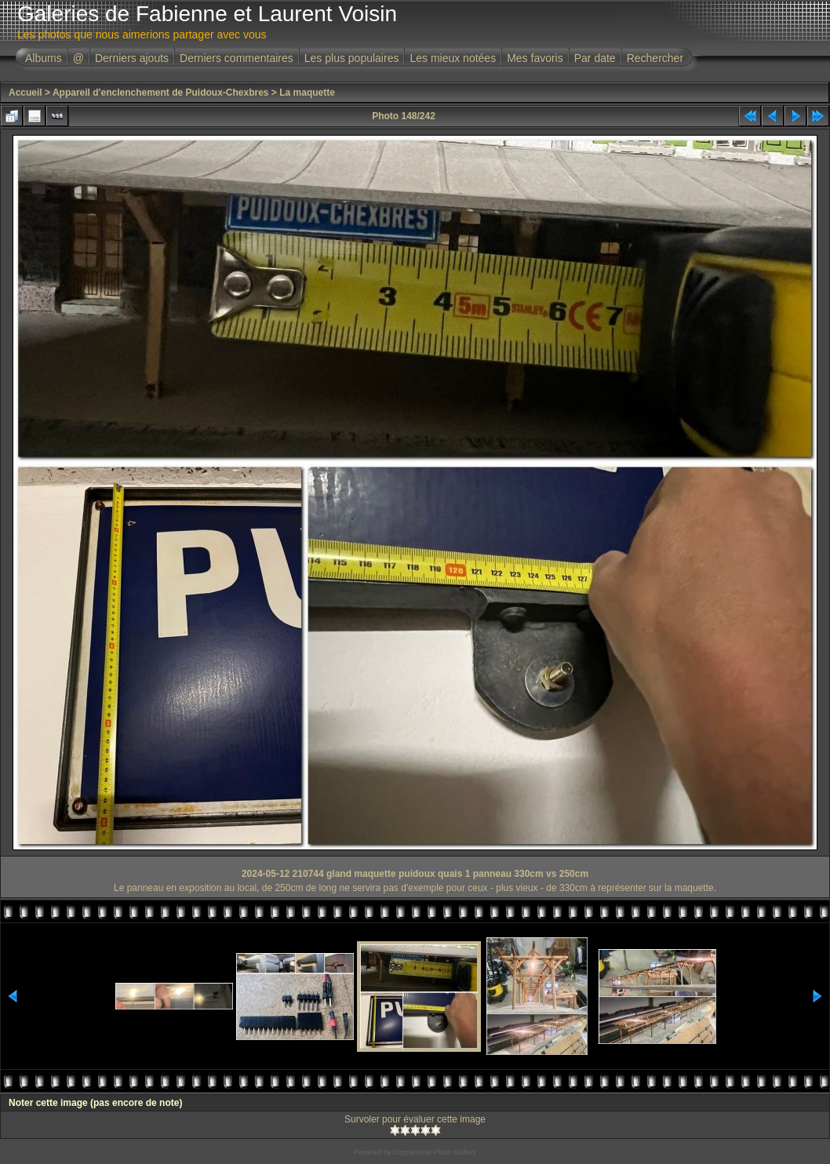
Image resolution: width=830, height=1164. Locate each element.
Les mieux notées (453, 58)
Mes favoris (535, 58)
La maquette (307, 92)
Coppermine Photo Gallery (434, 1152)
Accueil (25, 92)
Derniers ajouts (132, 58)
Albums (43, 58)
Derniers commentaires (236, 58)
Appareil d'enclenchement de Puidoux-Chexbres (161, 92)
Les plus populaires (351, 58)
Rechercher (655, 58)
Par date (595, 58)
